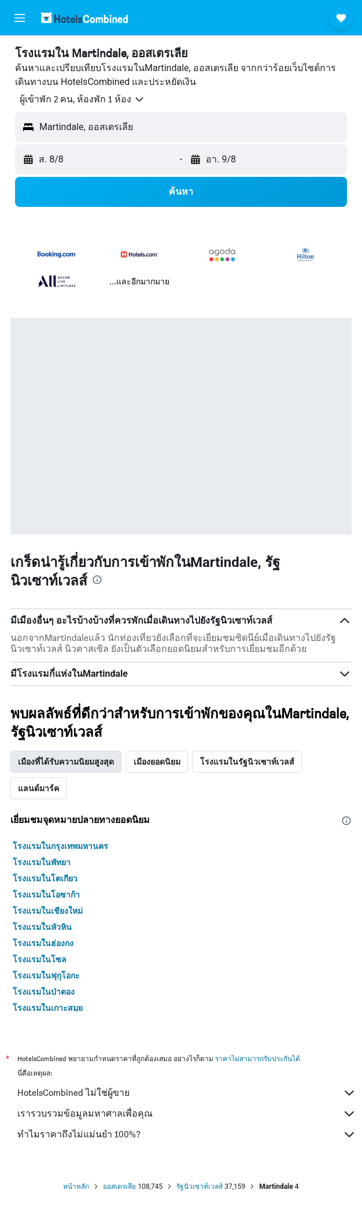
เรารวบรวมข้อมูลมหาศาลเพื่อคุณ (186, 1114)
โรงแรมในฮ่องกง (43, 943)
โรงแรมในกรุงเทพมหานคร (60, 846)
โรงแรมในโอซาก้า (46, 894)
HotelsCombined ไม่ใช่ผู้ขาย (186, 1093)
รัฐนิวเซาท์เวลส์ (199, 1186)
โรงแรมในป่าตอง (44, 991)
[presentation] (97, 579)
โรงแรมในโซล (40, 959)
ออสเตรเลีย (119, 1186)
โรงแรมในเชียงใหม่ (48, 910)
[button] (19, 18)
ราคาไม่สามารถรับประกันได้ (257, 1058)
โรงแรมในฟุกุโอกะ (46, 975)
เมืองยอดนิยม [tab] (157, 761)
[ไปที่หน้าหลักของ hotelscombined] (84, 17)
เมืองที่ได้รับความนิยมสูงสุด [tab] (66, 761)
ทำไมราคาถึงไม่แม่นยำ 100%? (186, 1134)
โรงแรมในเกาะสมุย (48, 1008)
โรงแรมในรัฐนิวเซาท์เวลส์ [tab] (247, 761)
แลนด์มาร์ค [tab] (38, 788)
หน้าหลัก (76, 1186)
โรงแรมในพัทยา (42, 862)
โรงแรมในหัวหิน (42, 927)
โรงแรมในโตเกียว (45, 878)
